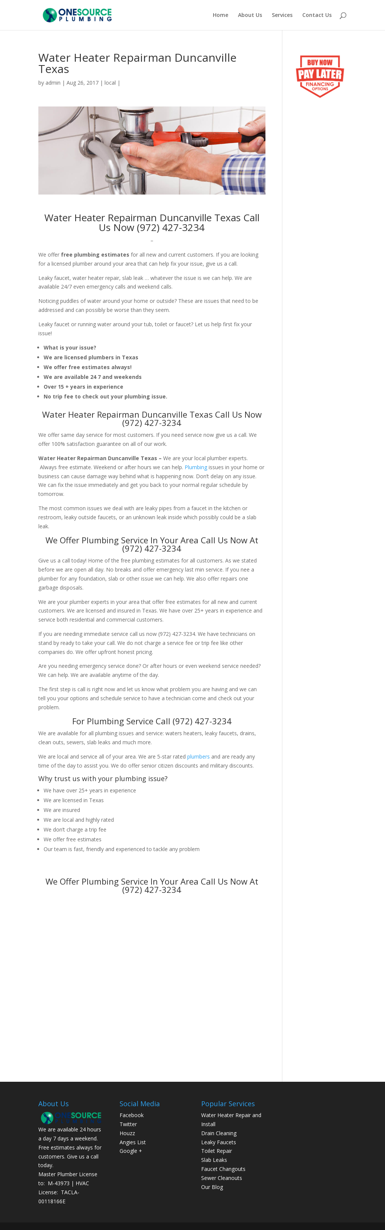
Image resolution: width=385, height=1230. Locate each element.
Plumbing (196, 467)
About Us (250, 15)
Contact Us (317, 15)
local (110, 82)
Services (282, 15)
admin (53, 82)
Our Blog (212, 1186)
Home (220, 15)
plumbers (198, 756)
